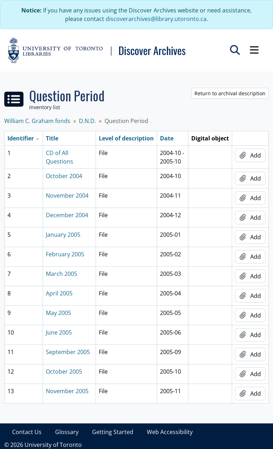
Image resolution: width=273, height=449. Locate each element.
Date (166, 138)
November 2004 (67, 195)
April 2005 (59, 293)
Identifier (20, 138)
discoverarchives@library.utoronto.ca (156, 19)
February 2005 (65, 254)
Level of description (126, 138)
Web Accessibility (170, 432)
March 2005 (61, 274)
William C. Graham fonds (37, 121)
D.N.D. (87, 121)
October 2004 (64, 176)
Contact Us (27, 432)
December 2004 (67, 215)
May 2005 (58, 313)
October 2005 (64, 371)
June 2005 (59, 332)
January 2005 (63, 235)
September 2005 (68, 352)
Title (52, 138)
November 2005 (67, 391)
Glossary (67, 432)
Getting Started (112, 432)
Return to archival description (230, 93)
